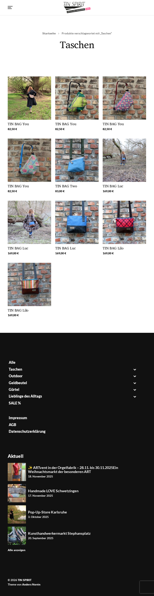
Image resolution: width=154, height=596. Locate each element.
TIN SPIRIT (24, 580)
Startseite (49, 33)
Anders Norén (31, 584)
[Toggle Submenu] (134, 369)
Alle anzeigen (16, 550)
